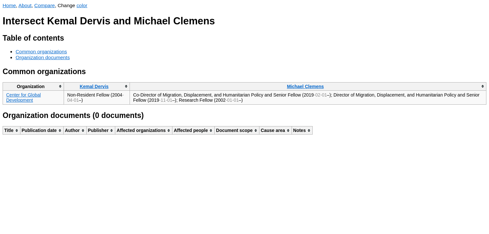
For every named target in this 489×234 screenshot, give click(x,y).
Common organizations (41, 51)
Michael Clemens (305, 86)
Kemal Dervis (94, 86)
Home (9, 5)
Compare (44, 5)
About (25, 5)
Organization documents (43, 57)
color (82, 5)
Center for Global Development (23, 97)
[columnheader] (33, 86)
